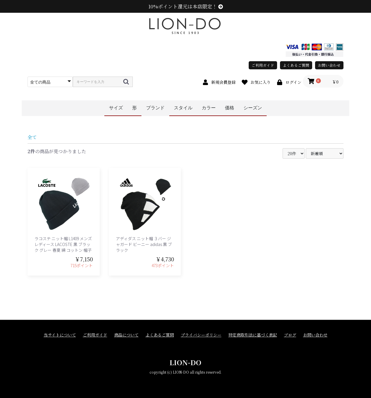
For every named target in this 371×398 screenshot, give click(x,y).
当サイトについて (60, 335)
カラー (209, 107)
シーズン (252, 107)
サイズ (116, 107)
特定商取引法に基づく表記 (252, 335)
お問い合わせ (329, 65)
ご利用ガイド (263, 65)
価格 (229, 107)
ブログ (290, 335)
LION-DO (185, 362)
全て (32, 137)
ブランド (155, 107)
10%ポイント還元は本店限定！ (185, 6)
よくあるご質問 (296, 65)
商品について (126, 335)
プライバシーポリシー (201, 335)
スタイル (183, 107)
